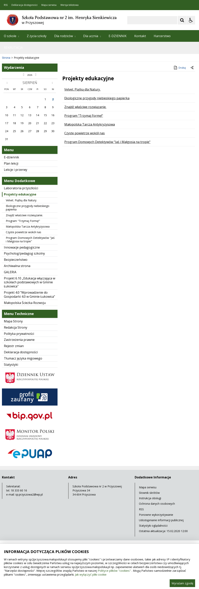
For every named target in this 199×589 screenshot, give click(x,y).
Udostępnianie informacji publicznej (161, 520)
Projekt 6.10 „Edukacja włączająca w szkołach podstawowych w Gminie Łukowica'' (29, 282)
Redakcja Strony (15, 327)
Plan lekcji (11, 163)
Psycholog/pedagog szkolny (24, 253)
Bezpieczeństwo (15, 259)
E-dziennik (11, 157)
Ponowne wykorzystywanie (156, 515)
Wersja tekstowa (69, 5)
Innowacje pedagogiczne (22, 247)
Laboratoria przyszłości (21, 188)
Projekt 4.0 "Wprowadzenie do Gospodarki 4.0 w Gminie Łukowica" (29, 294)
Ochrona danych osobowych (157, 503)
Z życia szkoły (36, 36)
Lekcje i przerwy (15, 170)
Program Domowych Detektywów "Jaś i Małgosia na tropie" (30, 239)
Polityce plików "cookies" (114, 570)
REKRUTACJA (13, 47)
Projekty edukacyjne (20, 194)
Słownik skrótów (149, 493)
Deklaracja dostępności (24, 5)
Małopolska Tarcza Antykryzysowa (28, 226)
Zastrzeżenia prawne (19, 340)
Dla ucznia (92, 36)
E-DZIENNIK (118, 36)
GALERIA (10, 272)
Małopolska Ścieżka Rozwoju (25, 303)
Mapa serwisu (49, 5)
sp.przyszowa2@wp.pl (29, 494)
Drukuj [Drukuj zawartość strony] (179, 67)
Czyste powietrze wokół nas (23, 232)
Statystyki (11, 364)
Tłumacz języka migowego (23, 358)
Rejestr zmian (14, 346)
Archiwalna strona (17, 266)
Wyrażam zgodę (182, 583)
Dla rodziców (65, 36)
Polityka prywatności (19, 334)
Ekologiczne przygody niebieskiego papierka (27, 207)
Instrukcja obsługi (150, 498)
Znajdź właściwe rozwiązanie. (24, 215)
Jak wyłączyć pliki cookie (90, 574)
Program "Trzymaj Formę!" (23, 221)
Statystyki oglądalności (153, 525)
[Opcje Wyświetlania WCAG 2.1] (191, 20)
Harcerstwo (162, 36)
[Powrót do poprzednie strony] (192, 67)
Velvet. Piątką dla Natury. (21, 200)
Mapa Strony (13, 321)
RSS (6, 5)
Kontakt (140, 36)
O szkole (11, 36)
